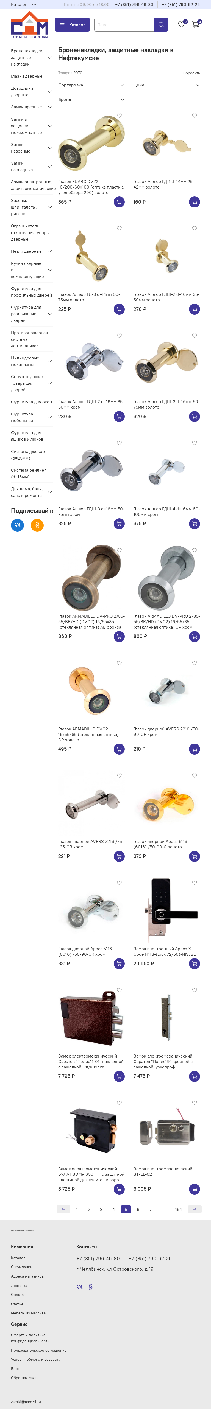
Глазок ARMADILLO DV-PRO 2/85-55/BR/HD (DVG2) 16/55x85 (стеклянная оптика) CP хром (167, 621)
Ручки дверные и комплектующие (27, 269)
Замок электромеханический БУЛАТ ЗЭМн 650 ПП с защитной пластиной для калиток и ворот (91, 1174)
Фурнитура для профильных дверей (31, 292)
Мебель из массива (28, 1312)
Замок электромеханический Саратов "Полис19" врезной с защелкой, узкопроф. (163, 1061)
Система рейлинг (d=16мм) (28, 473)
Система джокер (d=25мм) (28, 455)
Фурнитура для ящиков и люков (27, 436)
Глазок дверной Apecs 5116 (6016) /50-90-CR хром (85, 951)
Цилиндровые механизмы (25, 361)
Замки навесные (20, 148)
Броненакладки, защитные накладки (27, 57)
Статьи (17, 1303)
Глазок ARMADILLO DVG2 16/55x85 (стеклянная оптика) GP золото (88, 734)
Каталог (19, 4)
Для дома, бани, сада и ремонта (27, 492)
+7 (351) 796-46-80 (134, 4)
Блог (15, 1368)
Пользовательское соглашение (39, 1350)
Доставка (19, 1285)
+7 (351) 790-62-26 (181, 4)
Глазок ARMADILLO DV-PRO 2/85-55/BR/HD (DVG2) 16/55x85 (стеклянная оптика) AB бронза (91, 621)
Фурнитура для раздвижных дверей (26, 313)
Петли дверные (26, 251)
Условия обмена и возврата (35, 1359)
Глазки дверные (27, 76)
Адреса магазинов (27, 1276)
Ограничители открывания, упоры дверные (30, 232)
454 (178, 1209)
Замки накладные (22, 166)
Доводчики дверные (22, 91)
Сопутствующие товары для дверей (27, 383)
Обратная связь (24, 1377)
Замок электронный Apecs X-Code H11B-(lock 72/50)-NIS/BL (165, 951)
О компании (21, 1266)
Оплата (17, 1294)
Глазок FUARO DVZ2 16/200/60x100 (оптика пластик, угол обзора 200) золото (91, 187)
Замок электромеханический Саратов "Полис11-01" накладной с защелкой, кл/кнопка (91, 1061)
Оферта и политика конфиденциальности (30, 1337)
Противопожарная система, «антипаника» (29, 339)
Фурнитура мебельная (22, 417)
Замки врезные (26, 106)
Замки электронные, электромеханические (32, 185)
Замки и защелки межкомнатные (26, 125)
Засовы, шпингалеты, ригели (24, 207)
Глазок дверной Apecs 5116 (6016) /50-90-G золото (160, 844)
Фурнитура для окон (31, 401)
